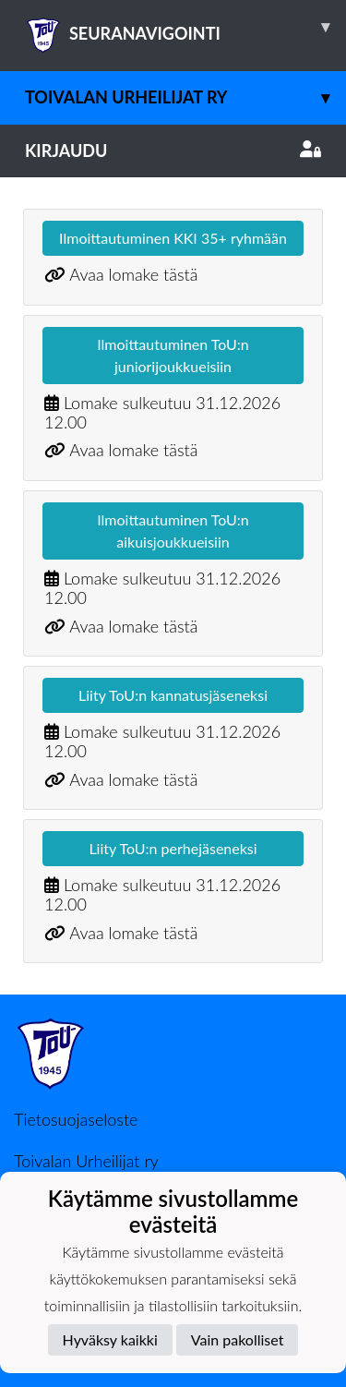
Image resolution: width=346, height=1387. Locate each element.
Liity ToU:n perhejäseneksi (173, 848)
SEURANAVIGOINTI (185, 27)
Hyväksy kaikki (110, 1339)
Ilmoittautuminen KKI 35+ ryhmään (173, 238)
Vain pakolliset (237, 1339)
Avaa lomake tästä (133, 274)
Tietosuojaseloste (75, 1119)
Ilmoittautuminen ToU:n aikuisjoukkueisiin (173, 530)
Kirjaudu (173, 150)
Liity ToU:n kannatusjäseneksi (173, 695)
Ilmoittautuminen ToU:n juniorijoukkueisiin (173, 355)
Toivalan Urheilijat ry (185, 97)
